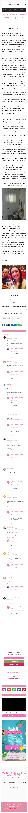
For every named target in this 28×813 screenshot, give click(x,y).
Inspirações (5, 320)
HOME (4, 782)
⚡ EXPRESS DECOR (14, 664)
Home (8, 804)
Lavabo (10, 320)
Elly (8, 438)
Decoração (19, 313)
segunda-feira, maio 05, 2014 (12, 338)
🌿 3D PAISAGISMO (14, 661)
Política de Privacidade (14, 806)
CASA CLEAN (14, 4)
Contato (19, 804)
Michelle (9, 384)
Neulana (9, 336)
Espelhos (13, 318)
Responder (9, 345)
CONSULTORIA (11, 782)
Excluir (13, 345)
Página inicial (5, 9)
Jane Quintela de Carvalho (13, 597)
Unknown (9, 495)
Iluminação (19, 318)
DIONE (9, 361)
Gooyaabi (14, 809)
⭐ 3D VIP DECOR (14, 658)
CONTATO (16, 783)
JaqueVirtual (10, 527)
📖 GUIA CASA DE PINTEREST (14, 672)
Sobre (13, 804)
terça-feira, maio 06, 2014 (15, 542)
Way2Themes (15, 808)
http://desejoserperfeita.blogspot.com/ (14, 419)
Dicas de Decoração (12, 9)
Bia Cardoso (10, 468)
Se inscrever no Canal (14, 715)
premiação (17, 35)
